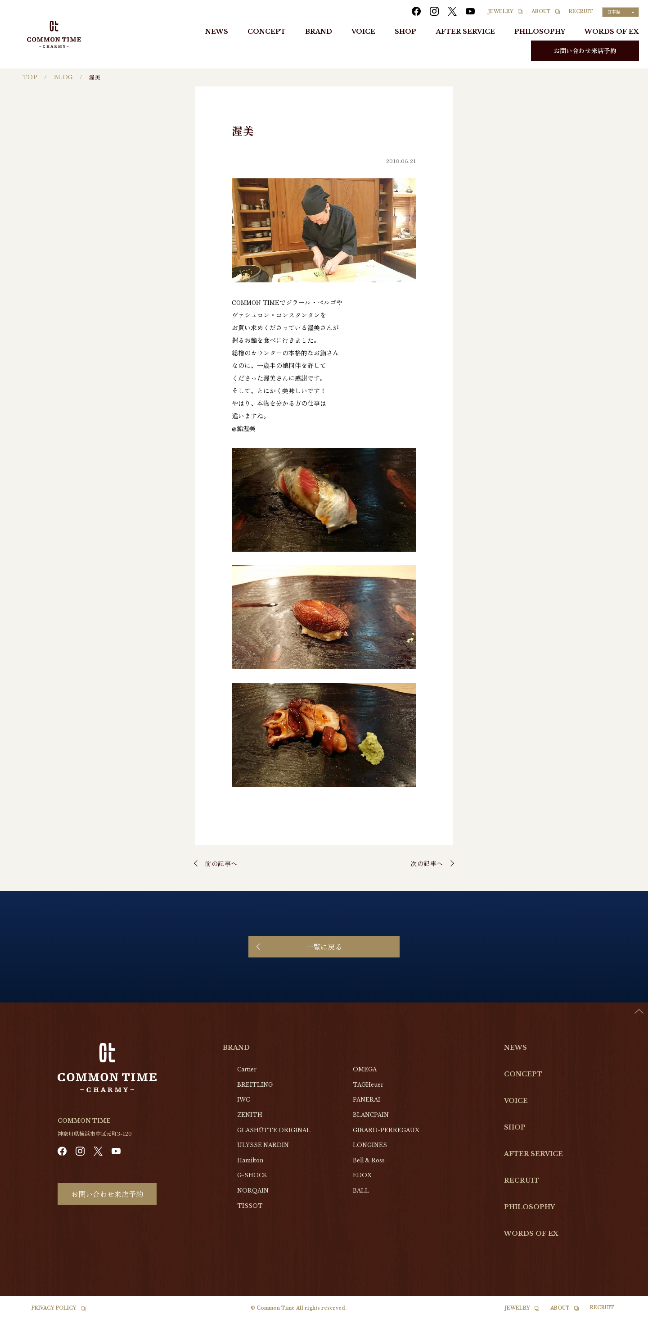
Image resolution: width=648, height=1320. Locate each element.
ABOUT (541, 11)
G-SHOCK (252, 1175)
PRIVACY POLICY (54, 1308)
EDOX (362, 1175)
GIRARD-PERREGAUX (386, 1130)
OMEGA (365, 1069)
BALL (361, 1190)
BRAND (318, 31)
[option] (625, 1313)
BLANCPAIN (371, 1114)
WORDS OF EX (612, 31)
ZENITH (249, 1114)
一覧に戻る (324, 946)
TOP (29, 77)
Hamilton (250, 1160)
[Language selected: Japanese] (620, 12)
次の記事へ (426, 863)
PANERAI (366, 1099)
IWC (243, 1099)
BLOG (63, 77)
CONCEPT (267, 31)
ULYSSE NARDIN (263, 1145)
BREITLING (255, 1084)
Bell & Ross (369, 1160)
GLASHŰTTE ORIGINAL (273, 1130)
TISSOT (250, 1205)
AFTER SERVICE (465, 31)
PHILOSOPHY (539, 31)
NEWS (216, 31)
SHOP (405, 31)
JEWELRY (500, 11)
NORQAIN (253, 1190)
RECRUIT (581, 11)
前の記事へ (221, 863)
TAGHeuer (368, 1084)
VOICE (363, 31)
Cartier (246, 1069)
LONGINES (370, 1145)
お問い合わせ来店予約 (585, 50)
